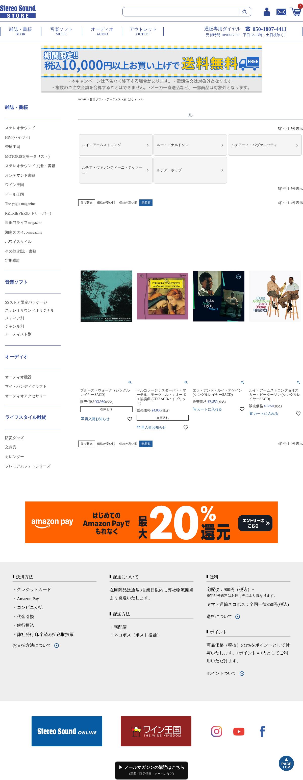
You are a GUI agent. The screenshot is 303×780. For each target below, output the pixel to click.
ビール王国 (14, 194)
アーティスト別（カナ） (122, 99)
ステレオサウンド (20, 128)
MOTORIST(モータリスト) (27, 156)
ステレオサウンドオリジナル (29, 310)
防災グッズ (14, 438)
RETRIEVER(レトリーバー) (28, 213)
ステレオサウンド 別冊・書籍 (30, 166)
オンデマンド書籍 (20, 175)
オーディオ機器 (18, 377)
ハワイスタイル (18, 242)
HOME (82, 99)
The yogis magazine (20, 204)
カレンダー (14, 457)
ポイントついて (222, 673)
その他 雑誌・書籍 (20, 251)
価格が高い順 (128, 198)
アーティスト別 (18, 334)
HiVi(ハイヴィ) (17, 137)
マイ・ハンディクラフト (26, 386)
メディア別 (14, 318)
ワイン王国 (14, 185)
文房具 (10, 447)
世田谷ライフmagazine (23, 223)
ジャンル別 (14, 326)
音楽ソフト (97, 99)
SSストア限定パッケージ (26, 302)
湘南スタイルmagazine (23, 232)
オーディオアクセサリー (26, 396)
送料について (219, 616)
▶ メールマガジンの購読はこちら (151, 770)
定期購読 (12, 261)
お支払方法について (32, 645)
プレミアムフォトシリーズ (27, 466)
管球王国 (12, 147)
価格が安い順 (106, 198)
